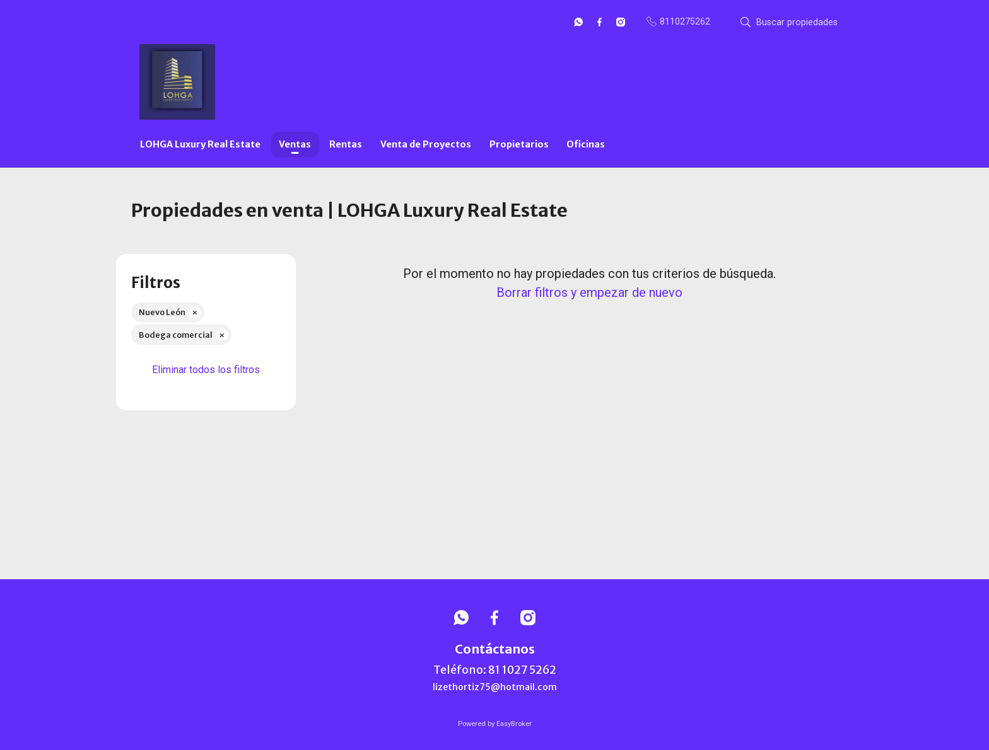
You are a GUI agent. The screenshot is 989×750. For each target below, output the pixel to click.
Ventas (295, 144)
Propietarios (519, 144)
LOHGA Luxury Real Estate (200, 144)
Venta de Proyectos (425, 144)
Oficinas (585, 144)
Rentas (345, 144)
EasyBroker (514, 724)
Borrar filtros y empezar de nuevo (589, 292)
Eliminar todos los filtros (206, 370)
